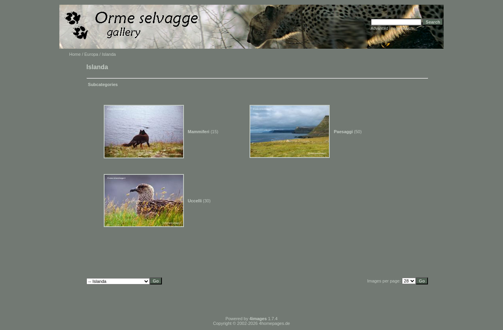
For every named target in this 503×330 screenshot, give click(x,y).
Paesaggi (343, 131)
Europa (91, 54)
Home (75, 54)
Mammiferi (198, 131)
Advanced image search (392, 28)
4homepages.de (274, 323)
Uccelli (195, 200)
